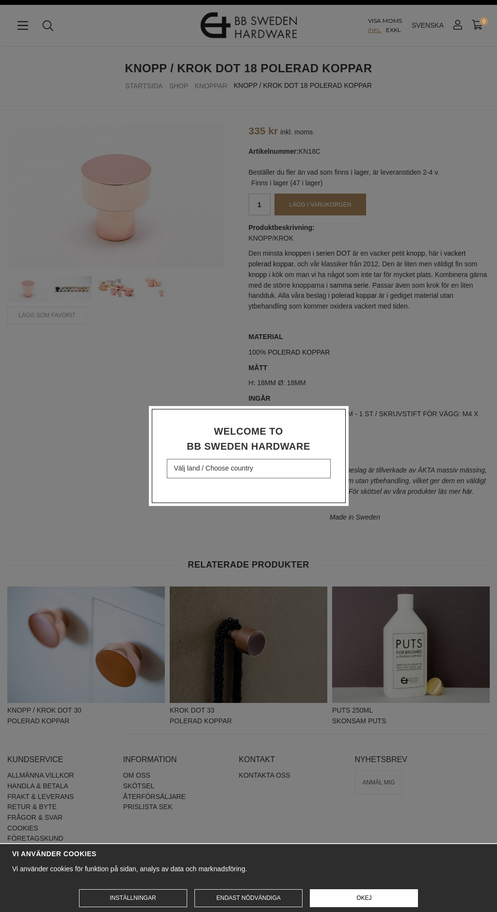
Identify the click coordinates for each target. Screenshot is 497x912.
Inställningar (133, 898)
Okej (363, 898)
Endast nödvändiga (248, 898)
